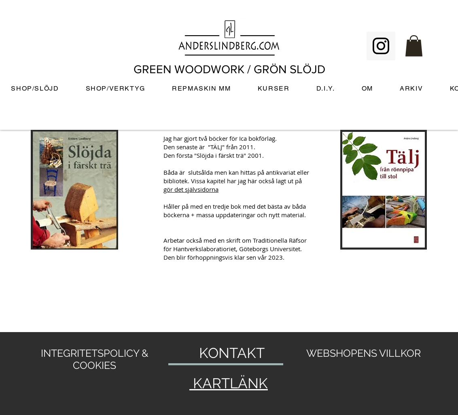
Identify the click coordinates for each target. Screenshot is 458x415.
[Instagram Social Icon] (381, 46)
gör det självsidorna (190, 189)
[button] (414, 46)
